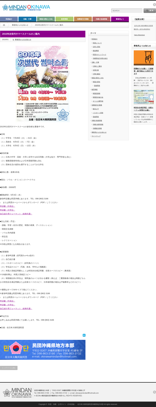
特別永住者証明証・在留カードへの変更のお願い (143, 109)
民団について (97, 43)
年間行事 (96, 70)
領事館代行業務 (83, 19)
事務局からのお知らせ (20, 25)
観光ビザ (96, 109)
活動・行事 (27, 19)
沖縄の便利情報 (98, 124)
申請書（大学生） (7, 210)
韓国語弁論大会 (98, 97)
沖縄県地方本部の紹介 (100, 58)
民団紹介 (9, 19)
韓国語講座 (96, 93)
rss (154, 4)
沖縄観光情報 (97, 128)
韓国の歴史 (96, 82)
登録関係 (97, 85)
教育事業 (64, 19)
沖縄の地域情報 (101, 19)
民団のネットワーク (99, 54)
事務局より (120, 19)
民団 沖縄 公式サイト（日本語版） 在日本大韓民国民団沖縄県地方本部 (76, 404)
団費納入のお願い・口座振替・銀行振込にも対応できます (143, 71)
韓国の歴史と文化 (45, 19)
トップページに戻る (8, 368)
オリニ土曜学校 (98, 101)
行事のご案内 (97, 66)
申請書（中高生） (7, 206)
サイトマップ (96, 136)
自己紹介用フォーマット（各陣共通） (16, 214)
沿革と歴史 (96, 47)
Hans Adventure (139, 35)
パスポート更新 (98, 113)
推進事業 (96, 50)
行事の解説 (96, 74)
